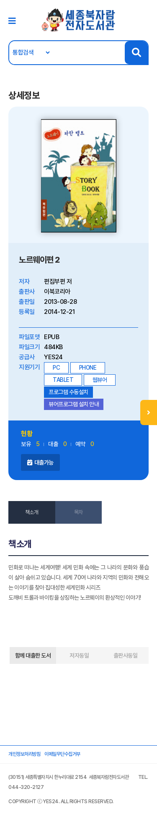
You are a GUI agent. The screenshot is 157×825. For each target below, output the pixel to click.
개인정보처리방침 (24, 754)
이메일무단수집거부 (62, 754)
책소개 (32, 512)
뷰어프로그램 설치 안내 (74, 404)
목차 (78, 512)
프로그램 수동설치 (68, 392)
